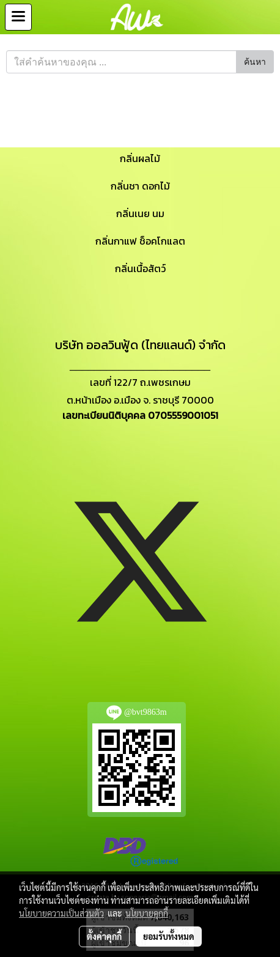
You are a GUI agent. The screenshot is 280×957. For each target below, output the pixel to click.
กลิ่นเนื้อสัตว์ (140, 268)
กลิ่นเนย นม (140, 213)
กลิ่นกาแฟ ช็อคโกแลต (140, 241)
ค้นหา (255, 62)
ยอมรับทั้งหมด (168, 936)
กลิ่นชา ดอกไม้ (140, 186)
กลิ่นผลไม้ (140, 158)
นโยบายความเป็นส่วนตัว (61, 912)
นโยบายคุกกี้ (146, 912)
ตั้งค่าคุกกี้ (104, 936)
